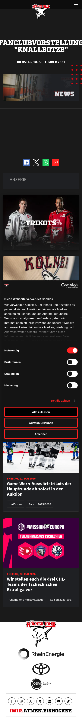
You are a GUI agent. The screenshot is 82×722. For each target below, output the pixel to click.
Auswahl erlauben (41, 422)
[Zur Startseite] (41, 12)
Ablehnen (41, 433)
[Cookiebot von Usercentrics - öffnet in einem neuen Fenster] (61, 285)
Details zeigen (60, 400)
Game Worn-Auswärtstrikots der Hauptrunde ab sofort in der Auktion (39, 489)
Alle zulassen (41, 411)
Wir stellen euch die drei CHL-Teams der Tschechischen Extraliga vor (36, 584)
